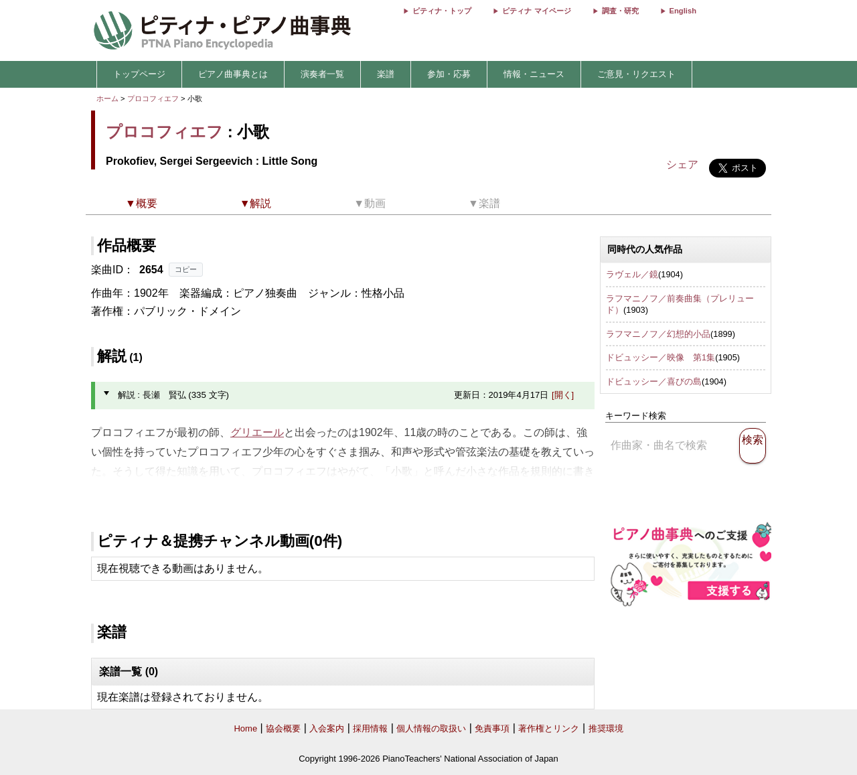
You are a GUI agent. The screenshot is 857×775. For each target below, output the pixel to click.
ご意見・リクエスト (636, 74)
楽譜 (385, 74)
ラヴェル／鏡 (632, 274)
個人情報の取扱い (431, 728)
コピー (186, 269)
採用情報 (370, 728)
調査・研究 (620, 11)
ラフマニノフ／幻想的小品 (658, 334)
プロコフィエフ (153, 98)
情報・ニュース (533, 74)
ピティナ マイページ (536, 11)
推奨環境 (606, 728)
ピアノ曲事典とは (233, 74)
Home (245, 728)
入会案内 (326, 728)
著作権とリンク (548, 728)
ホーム (107, 98)
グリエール (257, 432)
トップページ (139, 74)
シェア (682, 164)
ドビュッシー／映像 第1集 (660, 357)
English (683, 11)
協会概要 (283, 728)
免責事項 (492, 728)
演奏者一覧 (322, 74)
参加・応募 (449, 74)
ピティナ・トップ (441, 11)
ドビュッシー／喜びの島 (654, 381)
